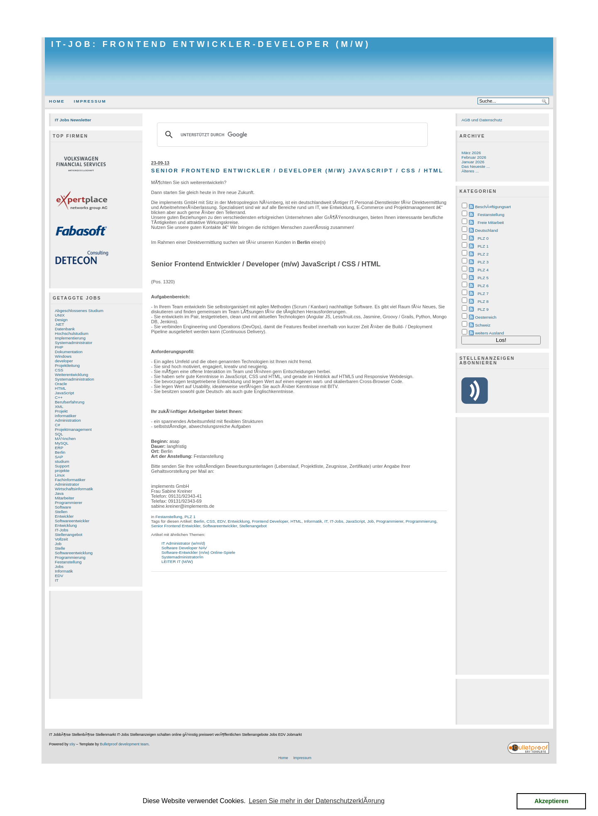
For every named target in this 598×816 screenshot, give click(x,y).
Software (63, 507)
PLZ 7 (483, 293)
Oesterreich (485, 317)
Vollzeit (61, 539)
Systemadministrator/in (182, 557)
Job (58, 543)
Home (57, 101)
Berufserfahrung (69, 402)
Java (59, 493)
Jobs (59, 566)
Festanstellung (68, 562)
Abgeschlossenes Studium (79, 310)
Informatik (64, 571)
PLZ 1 (189, 516)
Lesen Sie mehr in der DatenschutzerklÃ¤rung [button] (317, 800)
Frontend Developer (270, 521)
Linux (60, 475)
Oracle (61, 383)
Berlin (60, 452)
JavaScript (64, 393)
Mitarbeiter (64, 498)
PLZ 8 (483, 301)
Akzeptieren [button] (551, 801)
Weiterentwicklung (71, 374)
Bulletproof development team (124, 744)
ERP (59, 447)
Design (61, 319)
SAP (59, 457)
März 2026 (471, 152)
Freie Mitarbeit (491, 222)
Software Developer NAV (184, 548)
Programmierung (70, 557)
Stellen (61, 511)
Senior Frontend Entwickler (176, 526)
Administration (68, 420)
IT (57, 580)
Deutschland (486, 230)
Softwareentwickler (72, 521)
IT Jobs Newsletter (73, 120)
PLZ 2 (483, 254)
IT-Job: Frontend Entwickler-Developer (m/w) (210, 44)
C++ (59, 397)
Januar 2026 (472, 162)
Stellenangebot (68, 534)
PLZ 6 (483, 285)
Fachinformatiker (70, 479)
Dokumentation (69, 351)
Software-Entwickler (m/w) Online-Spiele (198, 552)
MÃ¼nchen (65, 438)
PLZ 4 (483, 270)
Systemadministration (74, 379)
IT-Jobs (62, 530)
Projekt (61, 411)
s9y (72, 744)
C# (57, 425)
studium (62, 461)
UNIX (60, 315)
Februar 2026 (473, 157)
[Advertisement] (299, 18)
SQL (59, 434)
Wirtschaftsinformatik (74, 489)
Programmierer (68, 502)
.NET (59, 324)
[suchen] (291, 135)
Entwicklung (66, 525)
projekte (62, 470)
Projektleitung (67, 365)
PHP (59, 347)
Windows (63, 356)
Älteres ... (470, 171)
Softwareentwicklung (74, 553)
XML (59, 406)
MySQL (62, 443)
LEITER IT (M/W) (177, 561)
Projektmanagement (73, 429)
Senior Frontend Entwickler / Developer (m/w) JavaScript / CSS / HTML (297, 170)
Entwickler (64, 516)
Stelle (60, 548)
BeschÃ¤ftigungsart (493, 206)
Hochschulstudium (71, 333)
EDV (59, 575)
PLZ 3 (483, 262)
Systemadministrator (73, 342)
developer (64, 361)
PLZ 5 (483, 277)
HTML (60, 388)
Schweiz (482, 325)
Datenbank (65, 329)
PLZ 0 (483, 238)
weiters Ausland (489, 333)
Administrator (67, 484)
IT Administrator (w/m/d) (183, 543)
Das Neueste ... (475, 166)
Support (62, 466)
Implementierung (70, 338)
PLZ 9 (483, 309)
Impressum (90, 101)
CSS (59, 370)
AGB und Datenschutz (481, 120)
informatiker (65, 415)
